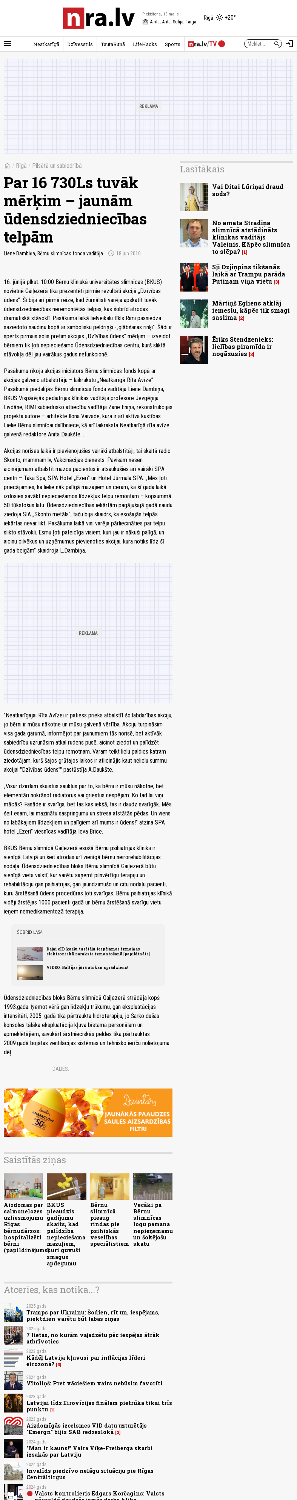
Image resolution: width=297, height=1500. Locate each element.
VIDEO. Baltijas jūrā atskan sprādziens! (87, 967)
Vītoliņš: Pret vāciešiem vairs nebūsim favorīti (94, 1383)
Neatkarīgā (46, 44)
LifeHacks (145, 44)
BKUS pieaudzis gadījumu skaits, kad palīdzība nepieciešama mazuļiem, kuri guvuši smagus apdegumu (66, 1234)
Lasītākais (202, 169)
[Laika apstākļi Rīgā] (220, 18)
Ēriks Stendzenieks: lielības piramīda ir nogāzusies (242, 346)
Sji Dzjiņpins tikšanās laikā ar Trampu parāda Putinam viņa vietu (248, 274)
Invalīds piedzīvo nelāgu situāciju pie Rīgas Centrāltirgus (90, 1474)
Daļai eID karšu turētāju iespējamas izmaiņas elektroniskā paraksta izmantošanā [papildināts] (98, 951)
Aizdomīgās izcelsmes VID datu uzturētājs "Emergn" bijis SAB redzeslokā (86, 1429)
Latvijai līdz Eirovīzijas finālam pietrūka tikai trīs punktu (99, 1406)
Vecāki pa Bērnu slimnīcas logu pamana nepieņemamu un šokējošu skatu (153, 1224)
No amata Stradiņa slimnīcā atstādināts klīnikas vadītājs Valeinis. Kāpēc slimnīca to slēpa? (251, 237)
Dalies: (60, 1069)
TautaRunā (113, 44)
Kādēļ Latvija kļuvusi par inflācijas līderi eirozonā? (85, 1361)
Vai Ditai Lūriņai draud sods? (247, 190)
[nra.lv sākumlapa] (99, 18)
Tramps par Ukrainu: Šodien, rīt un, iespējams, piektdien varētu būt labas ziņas (93, 1315)
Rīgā (21, 165)
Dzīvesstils (80, 44)
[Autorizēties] (289, 43)
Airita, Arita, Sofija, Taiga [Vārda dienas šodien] (169, 22)
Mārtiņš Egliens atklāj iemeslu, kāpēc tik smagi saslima (251, 310)
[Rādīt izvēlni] (7, 43)
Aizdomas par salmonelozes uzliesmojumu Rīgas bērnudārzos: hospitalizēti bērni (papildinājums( (27, 1227)
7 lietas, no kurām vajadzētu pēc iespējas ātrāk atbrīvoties (93, 1338)
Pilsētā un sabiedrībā (57, 165)
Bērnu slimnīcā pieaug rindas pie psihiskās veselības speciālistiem (109, 1224)
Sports (172, 44)
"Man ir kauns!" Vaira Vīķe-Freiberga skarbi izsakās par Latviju (89, 1451)
